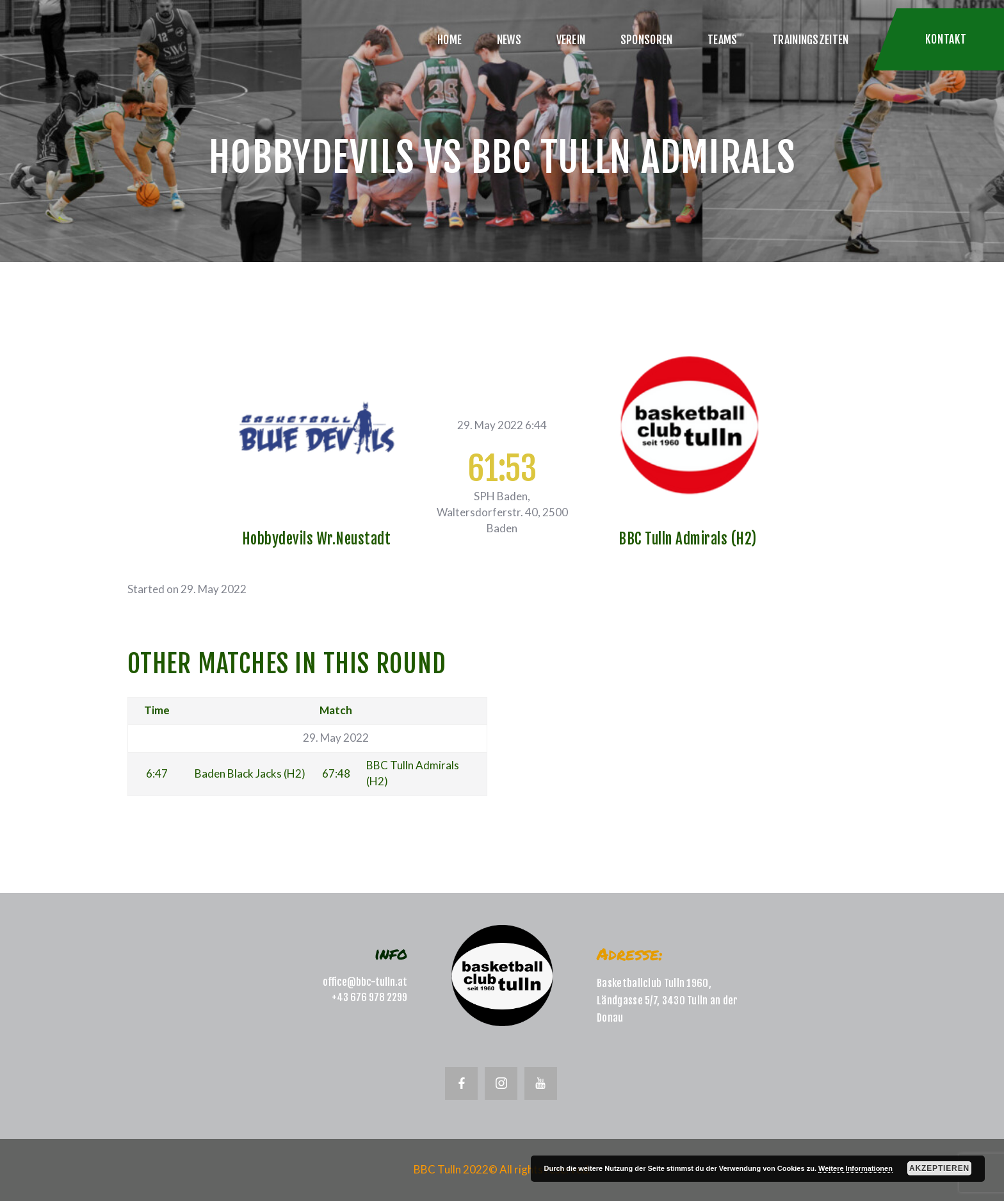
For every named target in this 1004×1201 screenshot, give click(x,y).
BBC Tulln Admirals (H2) (688, 539)
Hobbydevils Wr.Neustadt (316, 539)
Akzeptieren (939, 1168)
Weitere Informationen (855, 1168)
